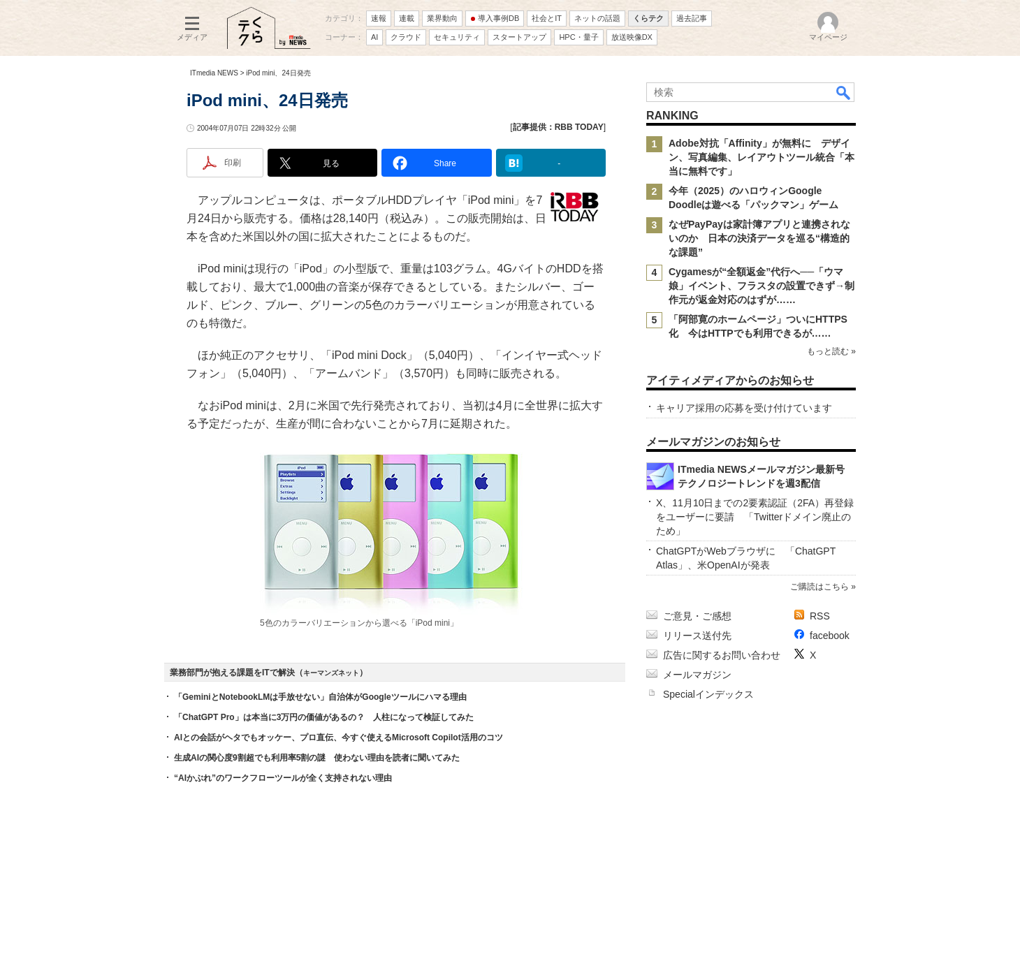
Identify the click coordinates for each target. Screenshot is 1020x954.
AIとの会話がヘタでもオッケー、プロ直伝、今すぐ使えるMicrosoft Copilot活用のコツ (338, 737)
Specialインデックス (708, 694)
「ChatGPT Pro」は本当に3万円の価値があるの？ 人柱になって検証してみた (324, 717)
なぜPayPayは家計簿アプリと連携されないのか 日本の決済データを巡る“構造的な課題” (759, 238)
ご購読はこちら (819, 587)
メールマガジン (697, 674)
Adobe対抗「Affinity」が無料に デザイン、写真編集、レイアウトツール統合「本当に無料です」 (761, 157)
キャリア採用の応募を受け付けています (744, 407)
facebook (830, 635)
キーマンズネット (331, 673)
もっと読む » (831, 351)
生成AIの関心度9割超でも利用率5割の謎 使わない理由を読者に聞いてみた (317, 758)
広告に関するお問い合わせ (721, 655)
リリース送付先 (697, 635)
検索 (843, 92)
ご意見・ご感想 (697, 616)
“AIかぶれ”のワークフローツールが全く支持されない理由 (283, 778)
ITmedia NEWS (214, 73)
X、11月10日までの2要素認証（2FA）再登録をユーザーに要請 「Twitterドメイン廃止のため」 (755, 516)
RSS (820, 616)
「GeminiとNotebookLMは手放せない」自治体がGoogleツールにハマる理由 (320, 697)
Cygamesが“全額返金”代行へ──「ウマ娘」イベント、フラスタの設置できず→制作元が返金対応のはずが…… (761, 285)
